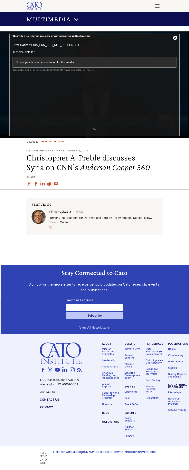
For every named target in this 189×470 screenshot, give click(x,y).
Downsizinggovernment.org (134, 452)
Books (172, 349)
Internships (175, 392)
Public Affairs (110, 366)
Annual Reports (107, 385)
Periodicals (154, 344)
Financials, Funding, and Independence (110, 375)
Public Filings (176, 361)
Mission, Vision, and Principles (108, 351)
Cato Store (110, 422)
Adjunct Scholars (130, 428)
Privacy (46, 407)
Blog (105, 413)
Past (127, 398)
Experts (131, 413)
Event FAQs (131, 404)
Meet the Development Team (133, 375)
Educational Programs (177, 386)
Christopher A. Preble (66, 212)
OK (94, 129)
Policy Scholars (130, 419)
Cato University (177, 410)
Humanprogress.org (97, 452)
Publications (178, 344)
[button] (94, 19)
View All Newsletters (94, 327)
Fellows (129, 436)
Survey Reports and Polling (177, 375)
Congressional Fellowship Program (110, 395)
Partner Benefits (130, 356)
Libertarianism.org (67, 452)
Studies (172, 368)
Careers (107, 404)
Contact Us (49, 399)
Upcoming (131, 391)
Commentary (176, 355)
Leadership (109, 360)
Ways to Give (132, 349)
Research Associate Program (174, 401)
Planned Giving (129, 365)
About (107, 344)
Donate (130, 344)
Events (130, 387)
